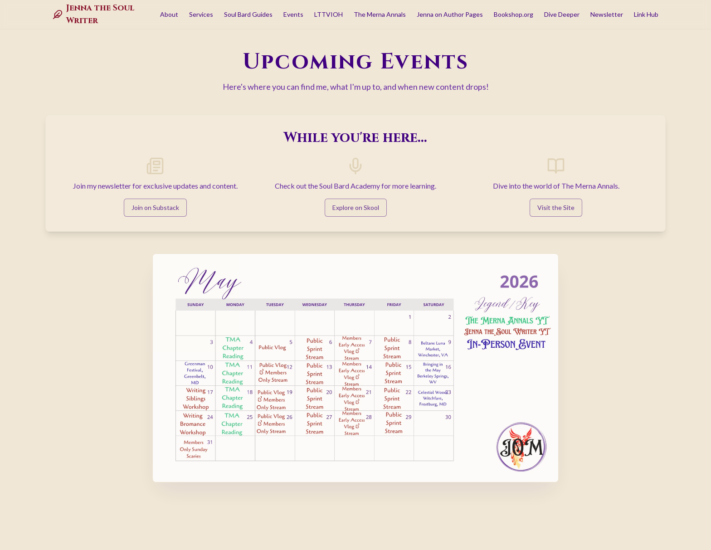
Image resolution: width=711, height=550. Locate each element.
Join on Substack (155, 207)
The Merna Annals (380, 14)
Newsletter (606, 14)
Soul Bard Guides (248, 14)
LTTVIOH (328, 14)
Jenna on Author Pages (450, 14)
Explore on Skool (355, 207)
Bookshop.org (513, 14)
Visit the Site (556, 207)
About (169, 14)
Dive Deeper (562, 14)
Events (293, 14)
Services (201, 14)
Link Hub (646, 14)
